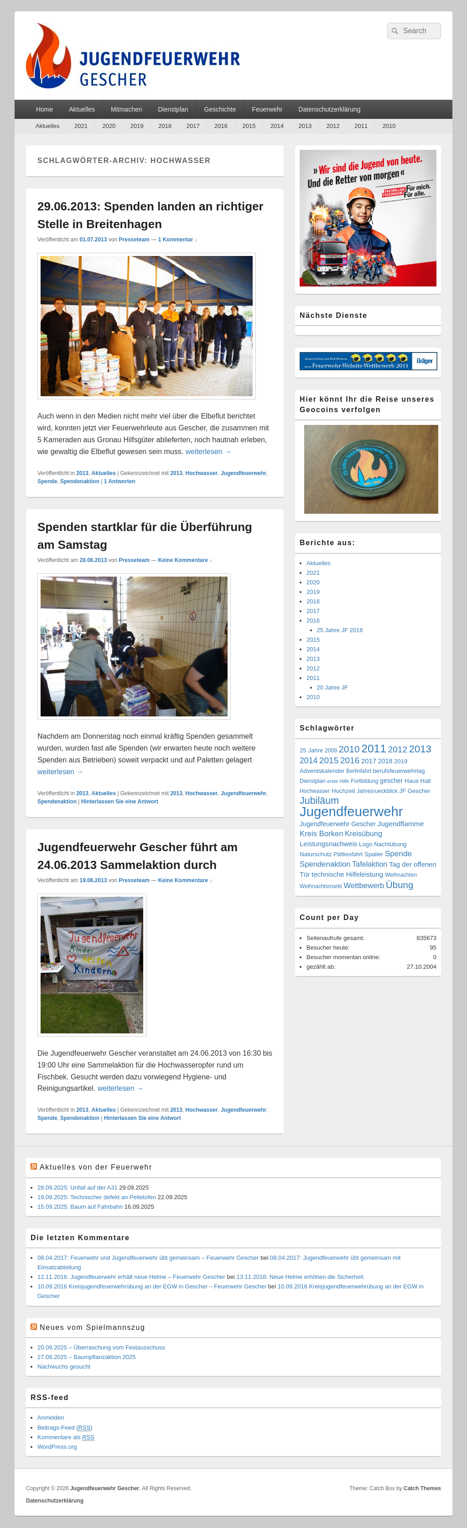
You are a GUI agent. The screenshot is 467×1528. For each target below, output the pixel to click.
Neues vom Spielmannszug (92, 1327)
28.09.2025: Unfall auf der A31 (77, 1187)
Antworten (119, 481)
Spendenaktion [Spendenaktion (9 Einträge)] (325, 864)
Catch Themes (422, 1488)
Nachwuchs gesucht (63, 1366)
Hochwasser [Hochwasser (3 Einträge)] (315, 791)
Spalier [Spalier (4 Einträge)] (373, 854)
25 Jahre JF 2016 (340, 630)
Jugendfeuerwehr (243, 473)
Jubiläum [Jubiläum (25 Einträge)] (319, 800)
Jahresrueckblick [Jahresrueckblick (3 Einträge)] (377, 791)
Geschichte (220, 109)
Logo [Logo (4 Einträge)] (365, 844)
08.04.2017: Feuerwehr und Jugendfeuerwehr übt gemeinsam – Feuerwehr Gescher (148, 1257)
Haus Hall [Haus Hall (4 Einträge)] (418, 780)
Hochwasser (202, 473)
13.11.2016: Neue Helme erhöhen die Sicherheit (300, 1276)
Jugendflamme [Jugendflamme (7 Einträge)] (400, 824)
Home (44, 109)
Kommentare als (65, 1437)
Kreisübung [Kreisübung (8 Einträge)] (363, 833)
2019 (137, 126)
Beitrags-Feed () (65, 1427)
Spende (47, 481)
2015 (249, 126)
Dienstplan (173, 109)
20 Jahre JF (332, 687)
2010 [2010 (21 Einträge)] (349, 749)
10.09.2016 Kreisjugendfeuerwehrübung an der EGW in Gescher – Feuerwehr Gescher (151, 1286)
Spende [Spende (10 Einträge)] (398, 853)
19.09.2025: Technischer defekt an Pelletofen (96, 1197)
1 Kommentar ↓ (177, 239)
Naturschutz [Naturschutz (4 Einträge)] (316, 854)
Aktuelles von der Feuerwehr (96, 1167)
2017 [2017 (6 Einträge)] (368, 761)
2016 (221, 126)
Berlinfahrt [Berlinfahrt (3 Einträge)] (358, 771)
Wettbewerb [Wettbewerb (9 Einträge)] (363, 885)
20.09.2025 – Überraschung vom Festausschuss (101, 1347)
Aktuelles (82, 109)
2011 (361, 126)
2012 (333, 126)
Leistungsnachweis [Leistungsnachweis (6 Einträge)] (328, 844)
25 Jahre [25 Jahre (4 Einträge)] (311, 750)
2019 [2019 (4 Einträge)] (400, 761)
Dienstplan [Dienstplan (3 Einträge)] (313, 781)
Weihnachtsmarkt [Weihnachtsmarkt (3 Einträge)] (321, 886)
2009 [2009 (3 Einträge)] (331, 750)
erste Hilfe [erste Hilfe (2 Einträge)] (338, 781)
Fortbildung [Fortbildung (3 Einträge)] (364, 781)
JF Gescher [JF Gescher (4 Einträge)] (414, 790)
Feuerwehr (267, 109)
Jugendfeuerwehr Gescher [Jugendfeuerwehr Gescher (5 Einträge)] (338, 824)
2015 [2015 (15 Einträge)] (328, 760)
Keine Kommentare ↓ (185, 560)
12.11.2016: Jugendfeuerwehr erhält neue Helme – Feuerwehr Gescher (131, 1276)
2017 (193, 126)
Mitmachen (126, 109)
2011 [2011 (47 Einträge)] (373, 748)
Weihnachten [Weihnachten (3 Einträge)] (401, 875)
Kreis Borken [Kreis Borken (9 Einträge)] (321, 833)
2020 (108, 126)
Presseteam (134, 239)
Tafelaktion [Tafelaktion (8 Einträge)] (369, 864)
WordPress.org (57, 1446)
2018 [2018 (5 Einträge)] (385, 761)
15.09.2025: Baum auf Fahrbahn (80, 1206)
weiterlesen (209, 451)
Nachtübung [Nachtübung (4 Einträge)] (390, 844)
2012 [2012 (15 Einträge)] (397, 749)
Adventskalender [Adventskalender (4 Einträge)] (322, 770)
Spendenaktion (79, 481)
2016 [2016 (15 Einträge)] (349, 760)
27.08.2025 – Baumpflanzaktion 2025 (86, 1357)
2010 (389, 126)
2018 (164, 126)
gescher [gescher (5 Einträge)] (391, 780)
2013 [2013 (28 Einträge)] (420, 749)
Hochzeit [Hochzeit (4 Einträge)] (343, 790)
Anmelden (50, 1417)
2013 (304, 126)
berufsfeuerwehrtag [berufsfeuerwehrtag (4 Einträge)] (399, 770)
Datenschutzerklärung (329, 109)
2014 (277, 126)
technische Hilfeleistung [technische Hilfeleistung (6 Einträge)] (347, 874)
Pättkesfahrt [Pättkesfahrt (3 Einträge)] (348, 854)
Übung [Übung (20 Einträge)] (399, 884)
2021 (81, 126)
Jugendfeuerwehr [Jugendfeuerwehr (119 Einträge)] (351, 811)
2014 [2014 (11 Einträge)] (308, 760)
